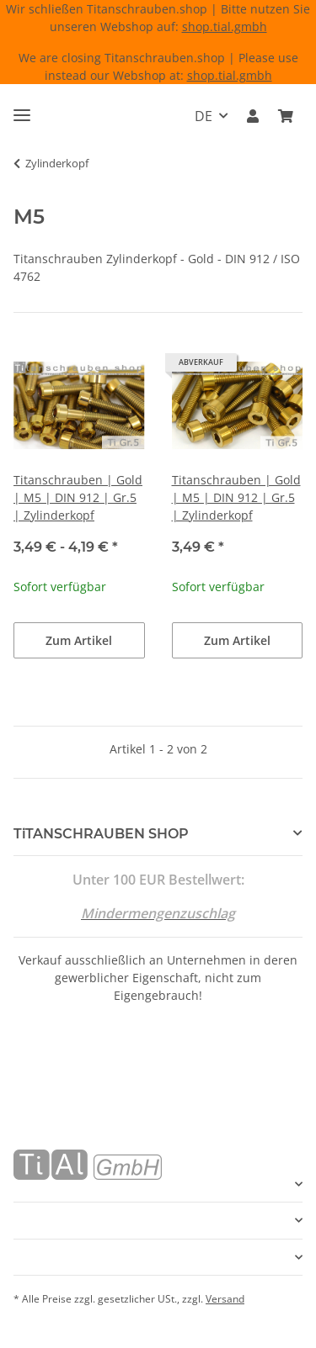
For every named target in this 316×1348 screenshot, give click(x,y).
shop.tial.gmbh (224, 26)
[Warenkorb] (286, 116)
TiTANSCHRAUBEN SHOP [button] (101, 834)
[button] (253, 116)
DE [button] (203, 116)
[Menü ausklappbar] (21, 108)
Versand (225, 1299)
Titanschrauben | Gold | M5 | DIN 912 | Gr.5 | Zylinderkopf (77, 497)
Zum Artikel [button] (79, 640)
